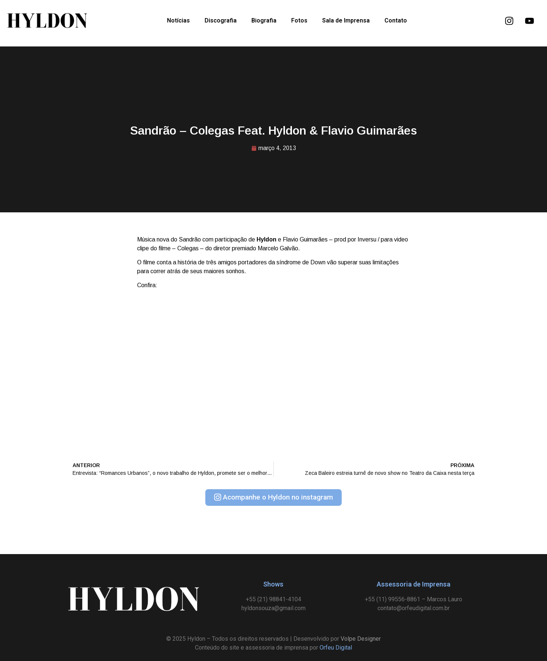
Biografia (263, 20)
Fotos (299, 20)
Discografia (221, 20)
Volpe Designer (361, 638)
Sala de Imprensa (346, 20)
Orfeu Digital (336, 647)
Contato (395, 20)
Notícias (178, 20)
